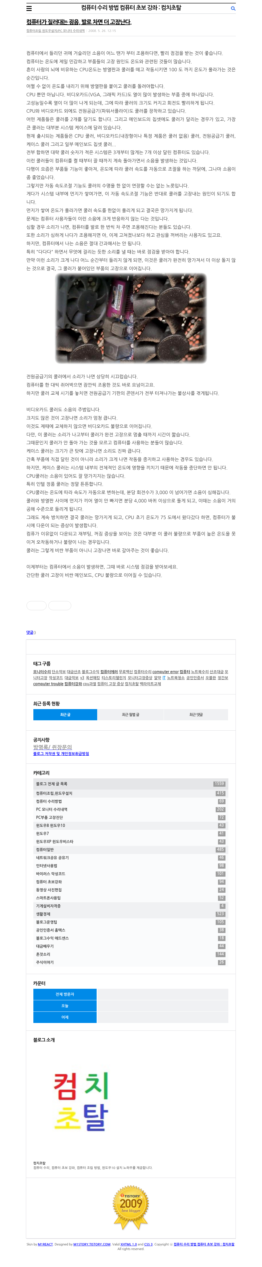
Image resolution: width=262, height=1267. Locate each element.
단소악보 (59, 672)
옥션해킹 (93, 678)
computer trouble (48, 684)
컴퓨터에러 (109, 672)
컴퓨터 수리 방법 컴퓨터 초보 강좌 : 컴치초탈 (131, 8)
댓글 (29, 632)
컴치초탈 (132, 684)
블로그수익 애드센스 (130, 938)
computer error (165, 672)
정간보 (223, 678)
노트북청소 (176, 678)
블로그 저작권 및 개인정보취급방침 (61, 754)
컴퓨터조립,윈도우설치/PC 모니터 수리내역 (55, 30)
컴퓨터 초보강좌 (130, 882)
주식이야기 (130, 962)
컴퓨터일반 (130, 850)
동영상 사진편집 (130, 890)
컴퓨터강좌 (73, 684)
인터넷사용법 (130, 866)
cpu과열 (89, 684)
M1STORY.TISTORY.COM (91, 1244)
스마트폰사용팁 (130, 898)
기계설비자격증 (130, 906)
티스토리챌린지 (114, 678)
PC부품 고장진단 (130, 817)
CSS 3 (148, 1244)
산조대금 (217, 672)
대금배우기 (130, 946)
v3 (82, 678)
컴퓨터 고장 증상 (110, 684)
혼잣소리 (130, 954)
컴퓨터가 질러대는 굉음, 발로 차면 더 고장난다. (78, 22)
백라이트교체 (150, 684)
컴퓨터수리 (143, 672)
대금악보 (71, 678)
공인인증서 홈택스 (130, 930)
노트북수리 (200, 672)
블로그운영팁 (130, 922)
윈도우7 (130, 833)
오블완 (211, 678)
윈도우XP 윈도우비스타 (130, 841)
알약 (157, 678)
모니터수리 (42, 672)
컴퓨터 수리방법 (130, 801)
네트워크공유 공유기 (130, 858)
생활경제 (130, 914)
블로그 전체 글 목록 (130, 784)
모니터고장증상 (140, 678)
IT (163, 678)
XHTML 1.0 (129, 1244)
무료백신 (126, 672)
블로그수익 (90, 672)
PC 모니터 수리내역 (130, 809)
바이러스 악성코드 (130, 874)
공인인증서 (195, 678)
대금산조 (74, 672)
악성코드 (56, 678)
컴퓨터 (185, 672)
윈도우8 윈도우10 (130, 825)
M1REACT (45, 1244)
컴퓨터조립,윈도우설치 (130, 793)
